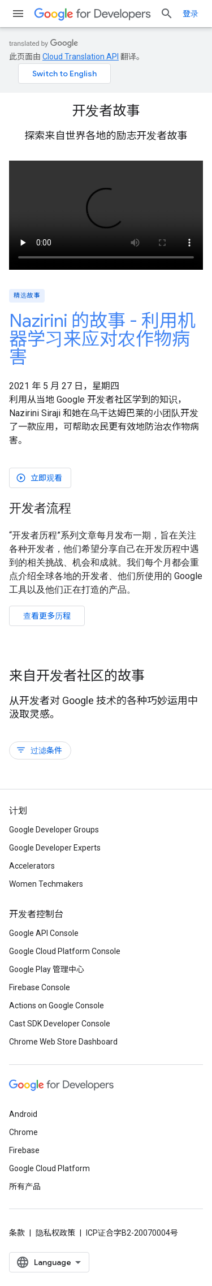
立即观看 (39, 478)
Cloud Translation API (80, 56)
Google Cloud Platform (49, 1168)
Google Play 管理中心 (46, 969)
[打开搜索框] (167, 13)
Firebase (24, 1150)
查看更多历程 (47, 616)
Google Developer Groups (54, 829)
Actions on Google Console (56, 1005)
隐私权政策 (55, 1232)
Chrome (23, 1132)
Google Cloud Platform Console (64, 951)
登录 (190, 13)
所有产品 (25, 1186)
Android (23, 1114)
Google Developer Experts (55, 847)
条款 (17, 1232)
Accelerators (32, 865)
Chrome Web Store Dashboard (63, 1041)
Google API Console (44, 933)
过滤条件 (39, 750)
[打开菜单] (18, 13)
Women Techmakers (46, 883)
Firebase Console (39, 987)
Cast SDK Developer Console (59, 1023)
